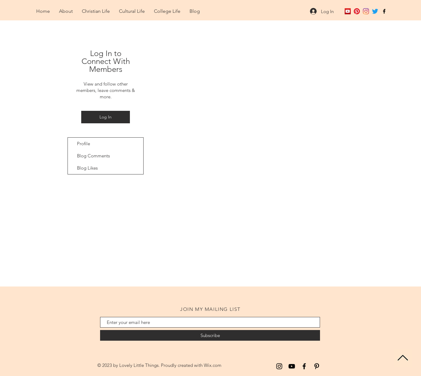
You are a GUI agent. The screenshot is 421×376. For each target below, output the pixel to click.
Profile (83, 143)
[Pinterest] (357, 11)
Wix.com (212, 365)
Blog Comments (93, 156)
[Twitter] (375, 11)
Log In (105, 117)
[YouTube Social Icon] (348, 11)
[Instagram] (366, 11)
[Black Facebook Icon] (384, 11)
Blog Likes (87, 168)
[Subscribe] (210, 335)
